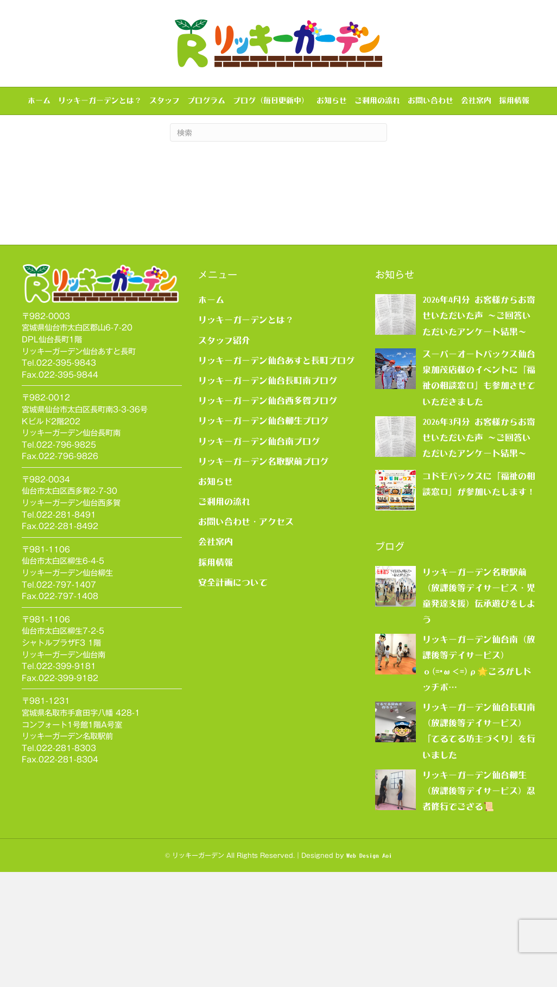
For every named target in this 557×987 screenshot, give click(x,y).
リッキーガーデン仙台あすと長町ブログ (276, 474)
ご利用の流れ (377, 100)
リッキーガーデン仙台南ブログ (259, 555)
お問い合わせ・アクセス (246, 636)
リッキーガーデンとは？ (100, 100)
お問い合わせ (430, 100)
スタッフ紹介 (224, 454)
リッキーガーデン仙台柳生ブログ (263, 535)
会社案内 (476, 100)
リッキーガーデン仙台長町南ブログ (267, 495)
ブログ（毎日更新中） (271, 100)
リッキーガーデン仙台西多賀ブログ (267, 515)
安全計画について (233, 696)
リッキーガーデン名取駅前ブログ (263, 575)
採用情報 (514, 100)
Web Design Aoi (369, 970)
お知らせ (332, 100)
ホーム (39, 100)
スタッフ (164, 100)
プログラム (206, 100)
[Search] (278, 247)
